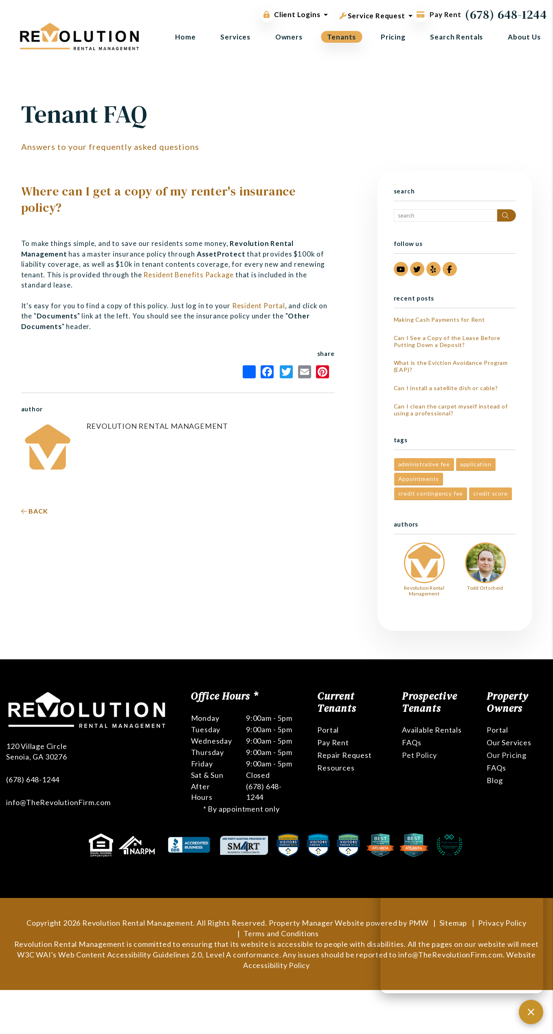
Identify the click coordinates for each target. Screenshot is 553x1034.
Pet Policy (419, 755)
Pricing (393, 37)
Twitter (286, 371)
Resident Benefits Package (188, 274)
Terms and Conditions (281, 933)
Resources (335, 767)
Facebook (267, 371)
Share (249, 371)
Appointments (418, 478)
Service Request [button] (372, 14)
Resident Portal (258, 305)
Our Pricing (507, 755)
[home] (79, 36)
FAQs (411, 742)
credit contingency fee (430, 493)
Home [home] (185, 37)
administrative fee (424, 464)
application (476, 464)
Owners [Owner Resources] (289, 37)
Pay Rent (333, 742)
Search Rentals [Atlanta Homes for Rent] (456, 37)
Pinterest (322, 371)
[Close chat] (531, 1012)
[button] (401, 269)
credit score (490, 493)
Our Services (509, 742)
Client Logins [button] (289, 14)
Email (304, 371)
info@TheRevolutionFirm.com (58, 802)
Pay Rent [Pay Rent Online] (437, 14)
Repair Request (344, 755)
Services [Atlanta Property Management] (235, 37)
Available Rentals (432, 729)
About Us (524, 37)
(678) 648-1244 (506, 14)
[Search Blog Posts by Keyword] (445, 215)
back (34, 511)
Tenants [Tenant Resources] (341, 37)
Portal (328, 729)
